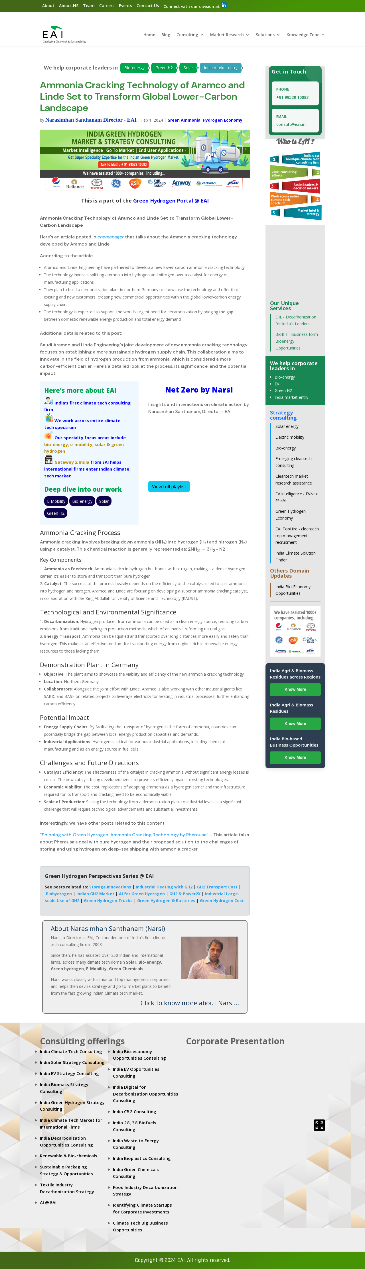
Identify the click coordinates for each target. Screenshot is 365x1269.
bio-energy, (56, 444)
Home (149, 35)
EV (277, 384)
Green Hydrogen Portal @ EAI (170, 200)
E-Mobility (56, 501)
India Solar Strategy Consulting (72, 1062)
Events (125, 5)
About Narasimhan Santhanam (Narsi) (108, 928)
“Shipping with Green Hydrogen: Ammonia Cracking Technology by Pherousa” (124, 835)
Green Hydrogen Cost (222, 900)
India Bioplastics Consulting (142, 1158)
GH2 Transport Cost (217, 887)
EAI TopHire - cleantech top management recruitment (297, 535)
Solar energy (287, 426)
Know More (295, 689)
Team (89, 5)
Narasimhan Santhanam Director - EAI (91, 120)
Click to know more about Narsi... (190, 1002)
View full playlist (169, 487)
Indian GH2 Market (95, 894)
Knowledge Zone (303, 35)
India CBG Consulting (134, 1112)
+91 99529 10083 (292, 97)
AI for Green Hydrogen (142, 894)
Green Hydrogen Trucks (108, 900)
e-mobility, (82, 444)
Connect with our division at (195, 5)
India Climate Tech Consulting (71, 1051)
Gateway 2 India (71, 462)
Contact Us (148, 5)
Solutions (265, 35)
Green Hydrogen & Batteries (166, 900)
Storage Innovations (110, 887)
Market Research (227, 35)
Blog (165, 35)
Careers (106, 5)
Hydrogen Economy (222, 120)
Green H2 (164, 68)
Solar (188, 68)
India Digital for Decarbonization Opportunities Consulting (145, 1094)
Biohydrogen (59, 894)
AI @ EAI (48, 1202)
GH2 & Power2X (184, 894)
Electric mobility (289, 437)
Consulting (187, 35)
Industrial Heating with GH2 (164, 887)
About (48, 5)
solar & (102, 444)
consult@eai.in (291, 124)
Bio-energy (134, 68)
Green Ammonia (183, 120)
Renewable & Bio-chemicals (68, 1156)
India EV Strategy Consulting (69, 1073)
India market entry (221, 68)
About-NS (68, 5)
